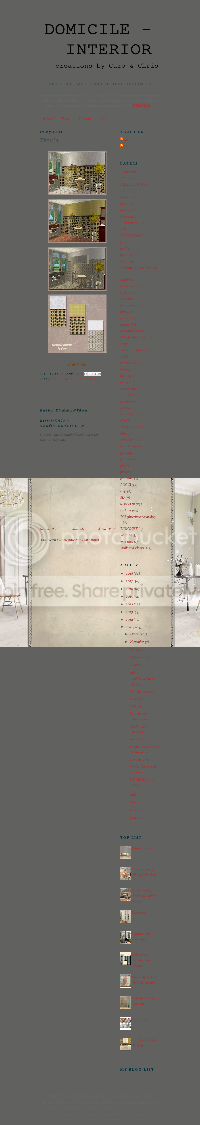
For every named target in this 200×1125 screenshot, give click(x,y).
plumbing (126, 478)
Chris (125, 146)
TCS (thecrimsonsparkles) (138, 516)
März (134, 817)
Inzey (124, 344)
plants (124, 472)
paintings (126, 452)
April (134, 810)
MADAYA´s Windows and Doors (141, 960)
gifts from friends (132, 331)
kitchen (125, 369)
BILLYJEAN (129, 223)
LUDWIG (127, 395)
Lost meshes (128, 388)
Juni (133, 794)
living (124, 382)
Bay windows (138, 759)
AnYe (102, 118)
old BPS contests (131, 446)
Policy (66, 118)
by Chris (126, 255)
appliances (127, 197)
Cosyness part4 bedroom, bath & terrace (143, 896)
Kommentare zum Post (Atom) (78, 540)
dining (124, 311)
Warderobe (137, 912)
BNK (123, 229)
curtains (126, 292)
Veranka (126, 535)
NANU (125, 420)
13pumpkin (128, 171)
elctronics (126, 318)
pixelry (125, 465)
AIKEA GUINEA (132, 184)
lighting (125, 376)
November (137, 642)
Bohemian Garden (142, 848)
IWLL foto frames (132, 350)
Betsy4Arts (128, 216)
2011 (129, 627)
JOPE (124, 356)
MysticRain (128, 414)
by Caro (59, 378)
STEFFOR (127, 504)
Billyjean (84, 118)
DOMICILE (141, 105)
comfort (125, 279)
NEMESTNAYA (131, 427)
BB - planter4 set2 (142, 691)
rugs (123, 491)
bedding (125, 210)
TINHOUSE (129, 528)
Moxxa (125, 408)
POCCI (125, 484)
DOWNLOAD (77, 365)
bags (123, 203)
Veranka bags (139, 1019)
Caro (124, 140)
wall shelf (126, 541)
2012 (130, 619)
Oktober (136, 649)
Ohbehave (127, 440)
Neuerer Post (49, 529)
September (137, 657)
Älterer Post (106, 529)
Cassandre (127, 261)
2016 (130, 589)
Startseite (77, 529)
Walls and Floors (83, 378)
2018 (130, 573)
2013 (130, 612)
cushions (126, 299)
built (123, 242)
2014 (130, 604)
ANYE (124, 191)
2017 (130, 581)
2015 (130, 596)
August (135, 665)
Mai (133, 802)
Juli (133, 672)
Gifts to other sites (132, 337)
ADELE (126, 178)
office (123, 433)
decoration (127, 305)
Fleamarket (128, 324)
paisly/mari (128, 459)
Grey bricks (137, 739)
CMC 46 (135, 706)
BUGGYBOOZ (131, 236)
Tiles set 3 (136, 699)
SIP (122, 497)
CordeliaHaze (129, 286)
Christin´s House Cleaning (138, 268)
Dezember (137, 634)
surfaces (125, 510)
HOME (48, 118)
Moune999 (128, 401)
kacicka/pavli (129, 363)
